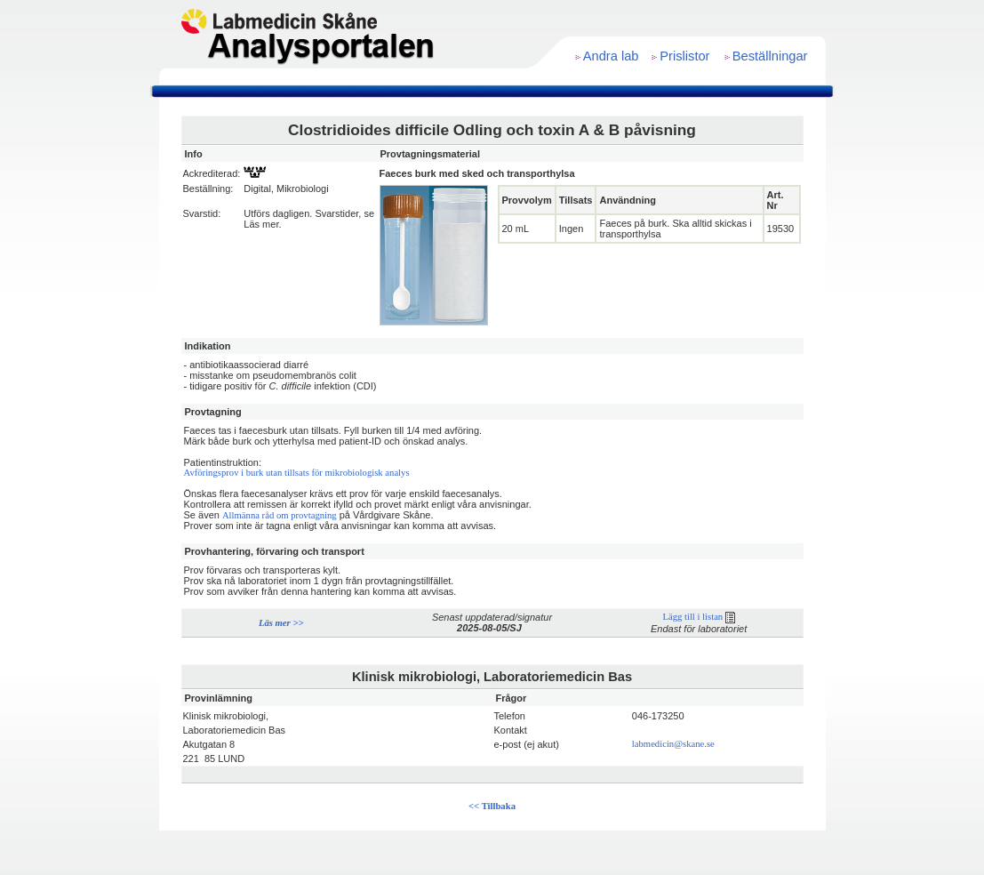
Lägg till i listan (698, 617)
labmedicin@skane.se (673, 744)
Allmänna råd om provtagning (279, 515)
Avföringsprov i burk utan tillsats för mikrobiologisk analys (297, 473)
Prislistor (684, 56)
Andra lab (611, 56)
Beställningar (770, 56)
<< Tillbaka (492, 806)
